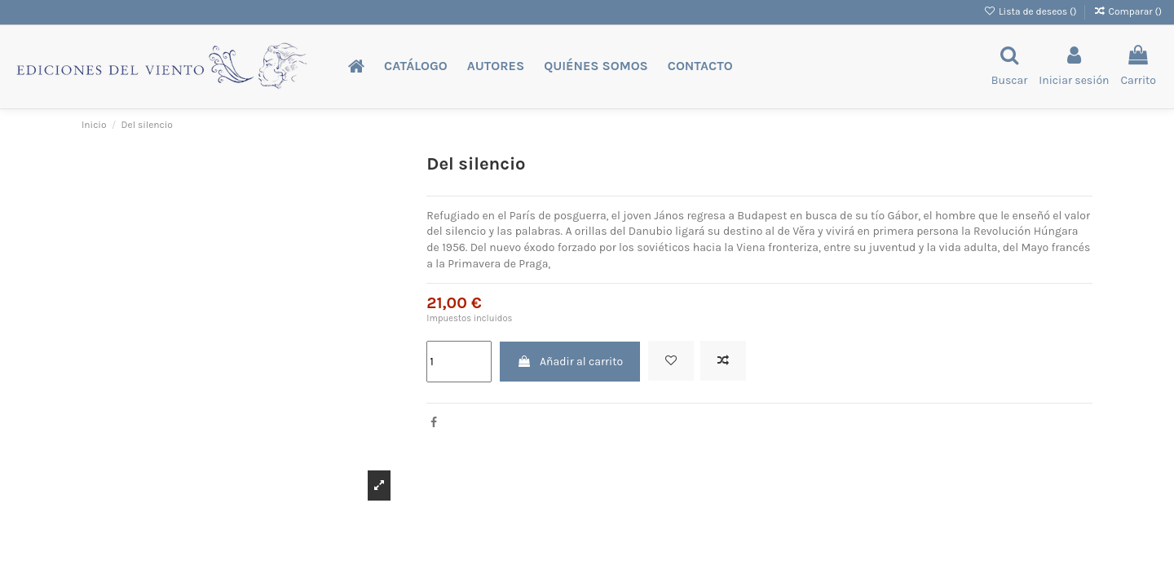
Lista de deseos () (1031, 11)
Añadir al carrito (570, 362)
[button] (415, 66)
